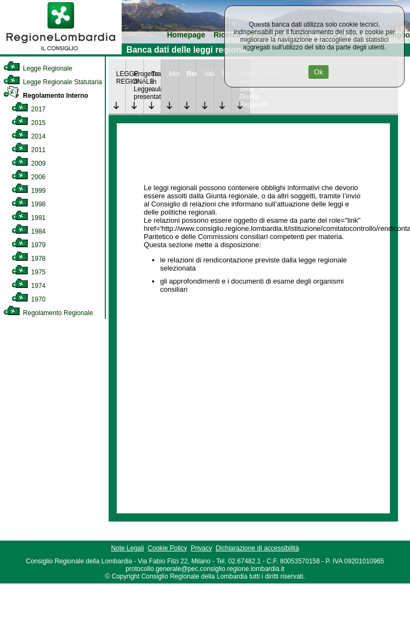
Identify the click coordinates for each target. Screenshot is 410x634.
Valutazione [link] (209, 74)
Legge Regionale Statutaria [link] (52, 82)
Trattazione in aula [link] (156, 81)
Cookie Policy (167, 548)
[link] (61, 52)
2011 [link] (28, 150)
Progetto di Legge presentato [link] (138, 85)
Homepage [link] (186, 35)
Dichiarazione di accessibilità (257, 548)
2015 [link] (28, 123)
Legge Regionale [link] (37, 68)
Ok (318, 72)
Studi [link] (227, 74)
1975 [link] (28, 272)
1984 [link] (28, 231)
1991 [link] (28, 218)
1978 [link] (28, 258)
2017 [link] (28, 109)
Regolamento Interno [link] (45, 95)
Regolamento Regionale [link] (48, 313)
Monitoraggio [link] (174, 74)
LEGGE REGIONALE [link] (121, 77)
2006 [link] (28, 177)
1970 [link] (28, 299)
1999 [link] (28, 190)
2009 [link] (28, 163)
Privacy (201, 548)
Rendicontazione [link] (192, 74)
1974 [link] (28, 286)
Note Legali (127, 548)
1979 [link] (28, 245)
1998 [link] (28, 204)
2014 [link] (28, 136)
